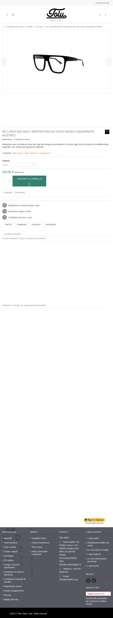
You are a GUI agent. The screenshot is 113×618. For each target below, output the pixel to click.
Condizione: (19, 139)
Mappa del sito (11, 599)
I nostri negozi (11, 551)
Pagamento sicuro (13, 586)
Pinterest (50, 225)
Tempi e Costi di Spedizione (12, 566)
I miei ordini (93, 538)
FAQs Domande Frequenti (40, 552)
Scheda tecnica (13, 234)
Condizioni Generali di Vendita (14, 580)
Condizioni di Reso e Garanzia (14, 573)
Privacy (7, 595)
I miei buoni (93, 566)
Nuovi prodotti (11, 542)
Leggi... (37, 205)
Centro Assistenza (41, 542)
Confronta (20, 192)
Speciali (8, 538)
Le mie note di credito (98, 550)
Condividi (21, 225)
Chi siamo (9, 560)
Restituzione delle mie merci (98, 544)
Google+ (36, 225)
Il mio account (94, 532)
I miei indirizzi (94, 554)
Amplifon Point (39, 538)
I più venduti (10, 547)
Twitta (8, 225)
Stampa (8, 192)
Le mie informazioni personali (97, 560)
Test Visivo (37, 547)
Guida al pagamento (14, 590)
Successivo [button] (109, 62)
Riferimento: (7, 139)
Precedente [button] (3, 62)
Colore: (6, 160)
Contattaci (9, 556)
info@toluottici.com (68, 579)
